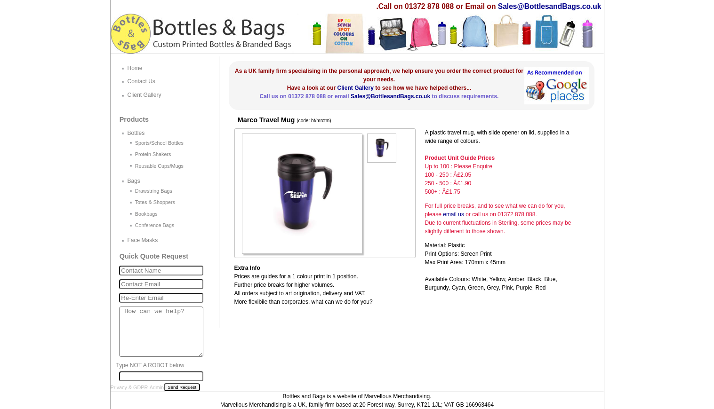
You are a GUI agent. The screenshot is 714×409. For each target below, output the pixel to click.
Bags (134, 181)
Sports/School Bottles (159, 143)
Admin (157, 387)
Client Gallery (355, 88)
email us (453, 214)
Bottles (136, 133)
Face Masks (143, 240)
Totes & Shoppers (155, 202)
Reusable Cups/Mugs (159, 166)
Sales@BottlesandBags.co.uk (550, 6)
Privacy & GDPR (129, 387)
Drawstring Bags (153, 191)
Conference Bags (154, 225)
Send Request (182, 387)
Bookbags (146, 214)
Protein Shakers (153, 154)
